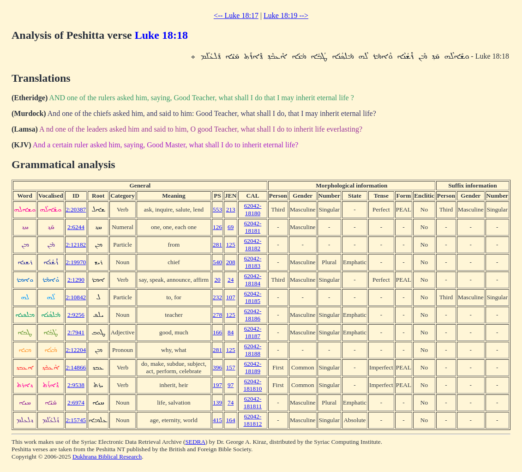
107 (230, 297)
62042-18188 (253, 350)
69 (231, 227)
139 (217, 402)
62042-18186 (253, 315)
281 (217, 244)
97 (231, 384)
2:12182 (76, 244)
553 (217, 209)
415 (217, 420)
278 (217, 314)
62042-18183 (253, 262)
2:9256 (75, 314)
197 (217, 384)
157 (230, 367)
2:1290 (75, 279)
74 (231, 402)
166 (217, 332)
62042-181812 (253, 420)
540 (217, 262)
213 (230, 209)
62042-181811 (253, 402)
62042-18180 (253, 209)
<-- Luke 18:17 (236, 15)
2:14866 (76, 367)
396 (217, 367)
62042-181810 (253, 385)
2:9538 (75, 384)
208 (230, 262)
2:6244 (75, 227)
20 (217, 279)
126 (217, 227)
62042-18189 (253, 367)
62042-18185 (253, 297)
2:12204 (76, 349)
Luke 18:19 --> (286, 15)
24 (231, 279)
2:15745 (76, 420)
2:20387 (76, 209)
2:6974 (75, 402)
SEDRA (195, 441)
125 (230, 244)
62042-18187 (253, 332)
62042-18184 (253, 279)
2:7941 (75, 332)
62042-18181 (253, 227)
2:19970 (76, 262)
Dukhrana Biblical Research (107, 456)
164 (230, 420)
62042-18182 (253, 244)
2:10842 (76, 297)
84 (231, 332)
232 (217, 297)
